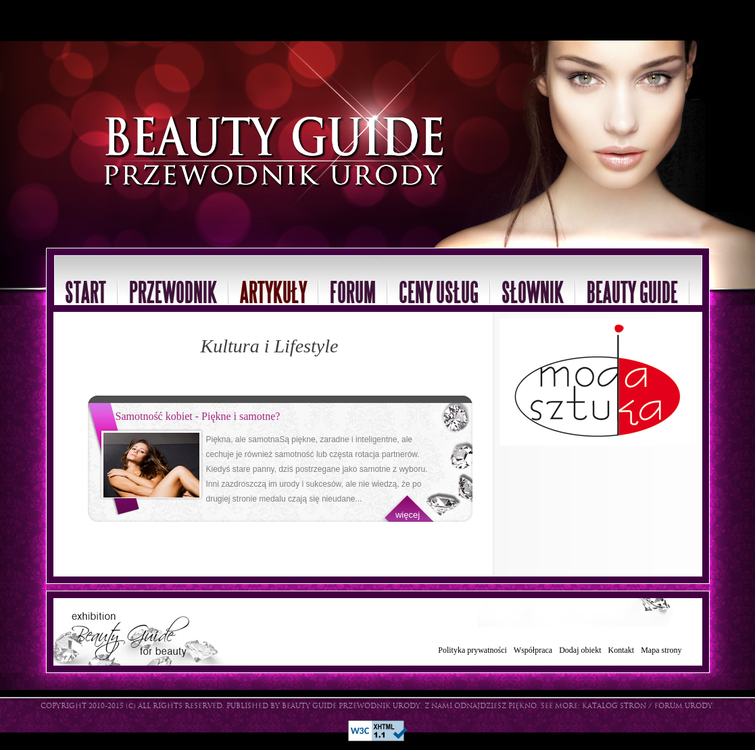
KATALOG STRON (614, 706)
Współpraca (533, 650)
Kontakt (621, 650)
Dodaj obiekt (580, 650)
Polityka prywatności (472, 650)
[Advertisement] (158, 20)
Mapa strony (661, 650)
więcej (407, 515)
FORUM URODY (683, 706)
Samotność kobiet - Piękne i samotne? (198, 416)
